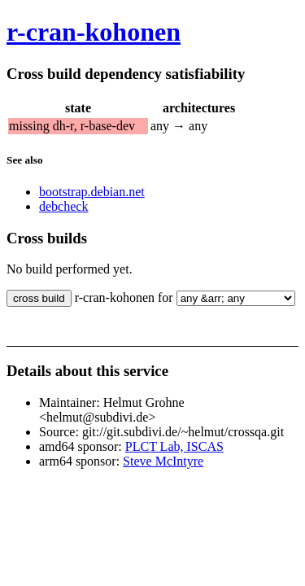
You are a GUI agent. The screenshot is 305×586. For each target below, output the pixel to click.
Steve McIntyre (163, 461)
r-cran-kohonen (94, 31)
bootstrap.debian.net (92, 192)
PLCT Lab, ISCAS (174, 446)
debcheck (63, 206)
